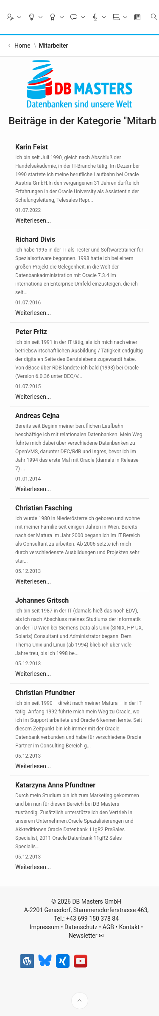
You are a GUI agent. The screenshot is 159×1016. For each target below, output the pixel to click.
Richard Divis (35, 239)
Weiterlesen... (33, 220)
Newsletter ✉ (86, 958)
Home (22, 45)
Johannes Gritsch (42, 600)
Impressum (44, 949)
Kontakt (129, 949)
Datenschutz (81, 949)
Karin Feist (31, 147)
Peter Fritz (31, 332)
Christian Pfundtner (45, 693)
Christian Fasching (43, 508)
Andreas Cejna (37, 416)
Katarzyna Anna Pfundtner (55, 785)
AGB (108, 949)
